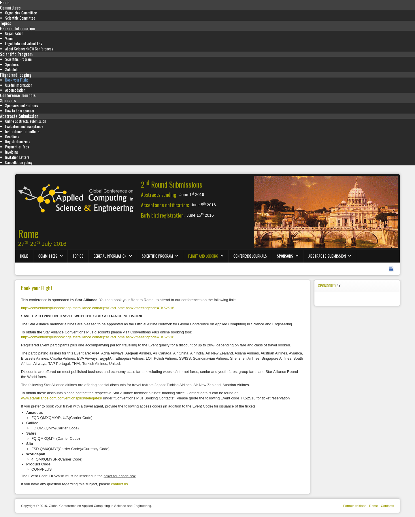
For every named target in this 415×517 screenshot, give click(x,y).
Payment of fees (17, 147)
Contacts (387, 505)
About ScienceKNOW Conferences (29, 49)
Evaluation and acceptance (24, 126)
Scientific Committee (20, 18)
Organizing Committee (21, 13)
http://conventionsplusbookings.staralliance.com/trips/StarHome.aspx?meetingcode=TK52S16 (97, 308)
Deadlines (12, 136)
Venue (9, 38)
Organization (14, 33)
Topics (5, 23)
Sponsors (8, 100)
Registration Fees (17, 141)
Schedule (11, 69)
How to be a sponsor (19, 111)
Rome (373, 505)
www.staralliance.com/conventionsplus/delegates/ (61, 398)
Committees (10, 7)
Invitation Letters (17, 157)
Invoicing (11, 152)
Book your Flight (16, 80)
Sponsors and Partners (21, 105)
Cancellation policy (18, 162)
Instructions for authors (22, 131)
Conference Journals (18, 95)
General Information (17, 28)
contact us (119, 484)
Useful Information (18, 85)
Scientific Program (16, 54)
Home (24, 256)
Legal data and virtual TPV (23, 43)
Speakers (12, 64)
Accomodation (15, 90)
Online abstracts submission (25, 121)
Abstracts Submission (19, 116)
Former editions (354, 505)
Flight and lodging (15, 74)
